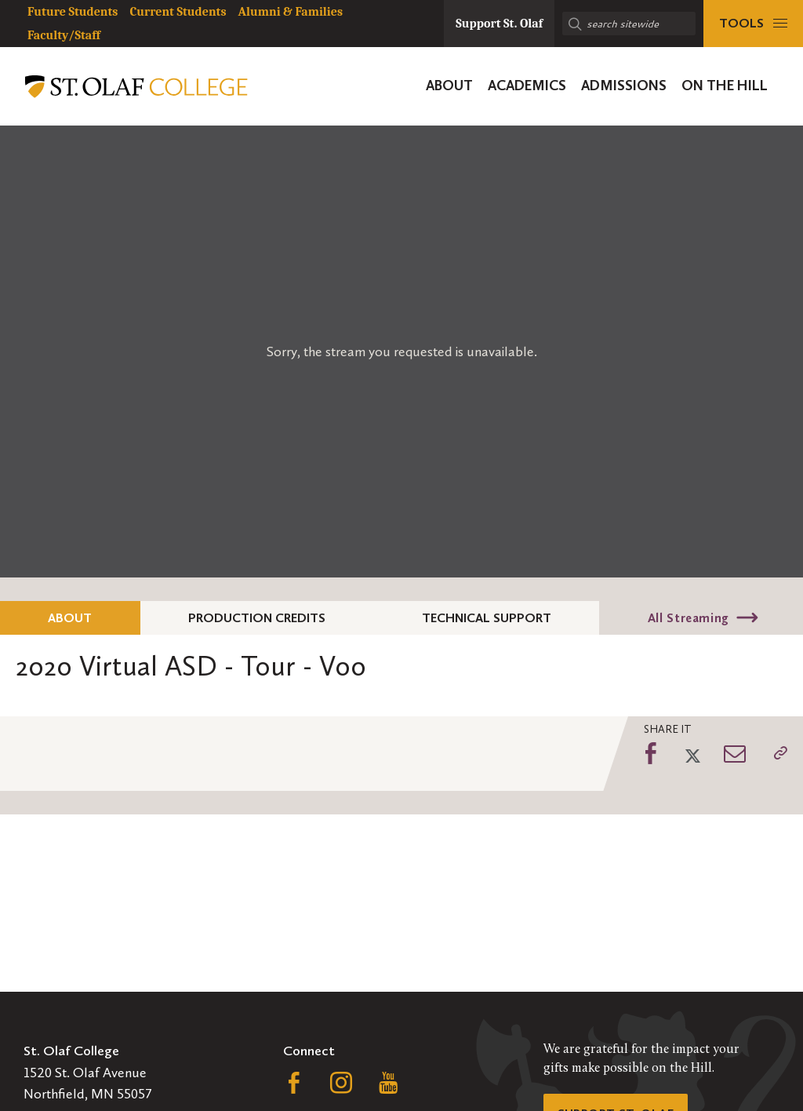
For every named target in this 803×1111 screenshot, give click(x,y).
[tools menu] (753, 23)
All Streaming (688, 618)
